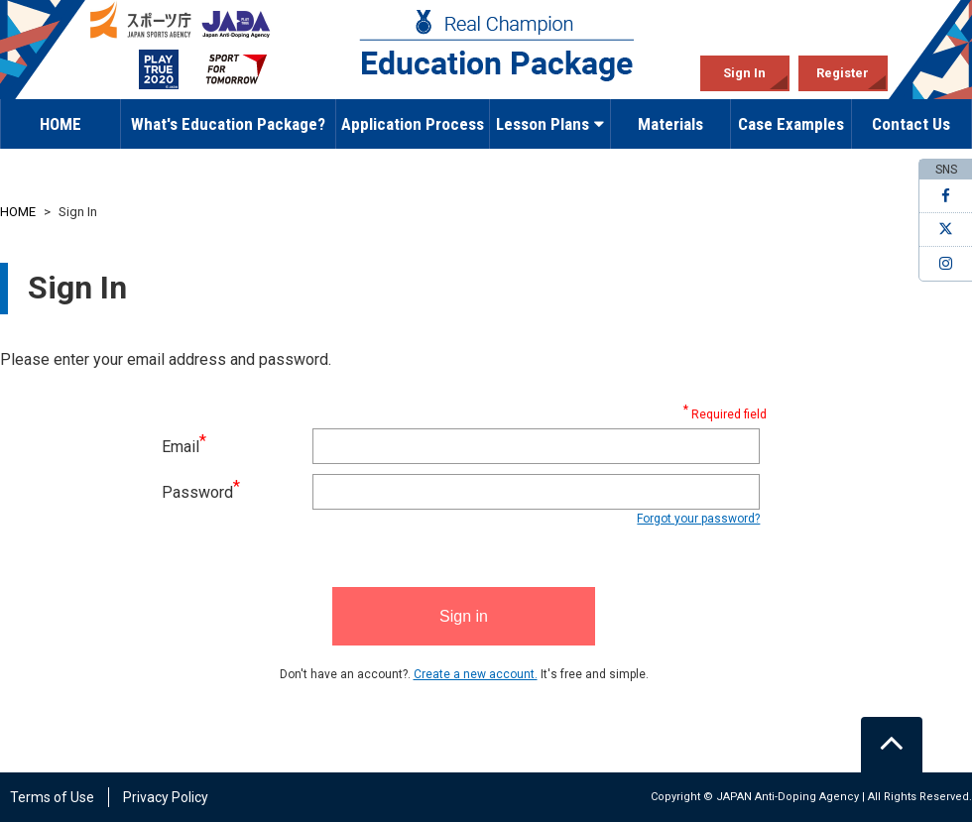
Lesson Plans (550, 124)
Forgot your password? (698, 519)
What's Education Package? (228, 124)
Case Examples (791, 124)
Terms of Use (52, 797)
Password (201, 492)
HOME (60, 124)
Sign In (744, 72)
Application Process (412, 124)
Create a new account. (476, 674)
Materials (670, 124)
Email (184, 446)
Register (842, 72)
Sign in (463, 616)
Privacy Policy (165, 797)
